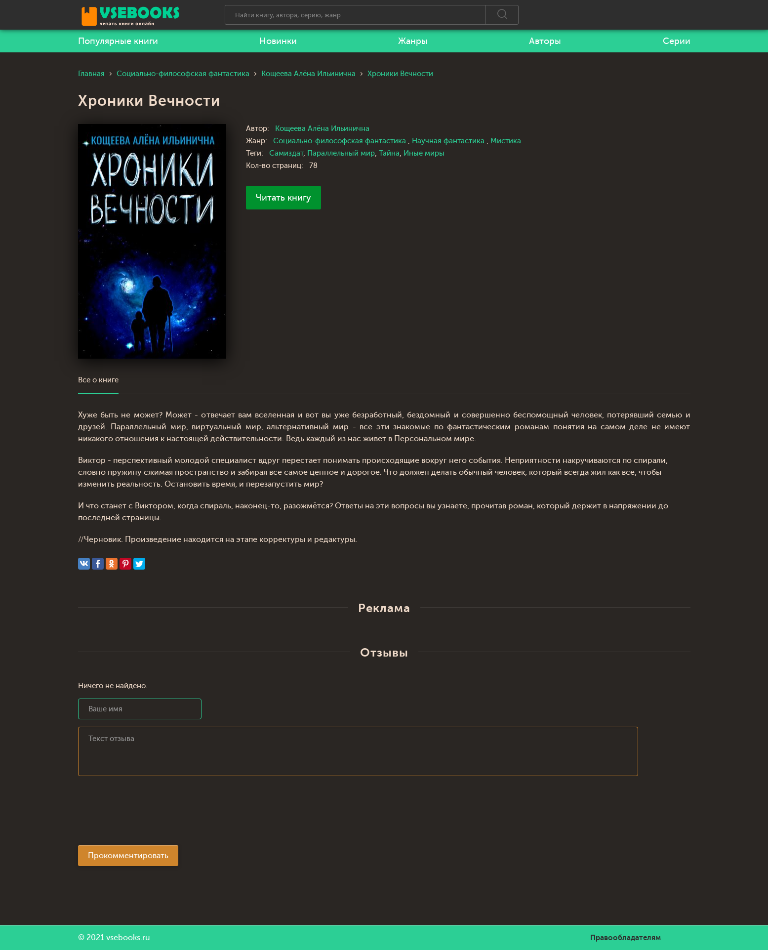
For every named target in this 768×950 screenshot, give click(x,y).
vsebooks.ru (128, 937)
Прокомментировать (128, 855)
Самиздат (286, 153)
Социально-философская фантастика (340, 141)
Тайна (389, 153)
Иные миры (424, 153)
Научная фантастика (449, 141)
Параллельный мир (341, 153)
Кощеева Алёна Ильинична (322, 128)
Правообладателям (625, 937)
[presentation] (153, 813)
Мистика (505, 141)
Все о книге (98, 380)
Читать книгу (283, 198)
